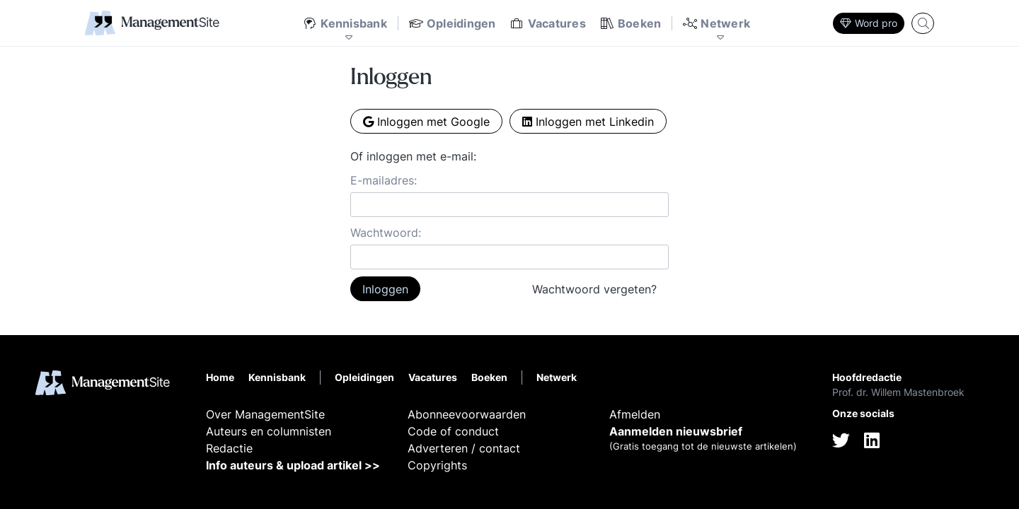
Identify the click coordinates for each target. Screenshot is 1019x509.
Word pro (868, 23)
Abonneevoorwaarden (467, 414)
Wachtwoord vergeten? (594, 289)
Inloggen (385, 289)
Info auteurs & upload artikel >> (293, 465)
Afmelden (634, 414)
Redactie (229, 448)
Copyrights (437, 465)
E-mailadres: (383, 180)
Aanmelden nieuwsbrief (675, 431)
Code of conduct (453, 431)
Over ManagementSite (265, 414)
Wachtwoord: (385, 233)
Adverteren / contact (464, 448)
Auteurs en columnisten (268, 431)
